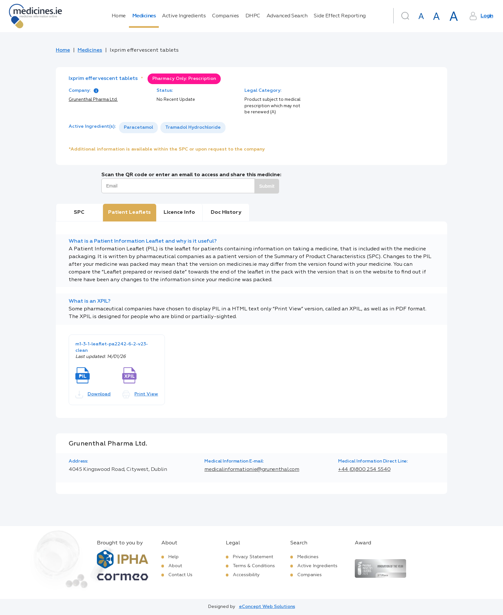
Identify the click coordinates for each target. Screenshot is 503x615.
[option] (138, 127)
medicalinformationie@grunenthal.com (251, 469)
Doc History (226, 212)
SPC (79, 212)
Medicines (144, 16)
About (175, 566)
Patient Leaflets (129, 212)
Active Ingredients (184, 16)
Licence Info (179, 212)
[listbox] (172, 127)
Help (173, 557)
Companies (225, 16)
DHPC (252, 16)
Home (119, 16)
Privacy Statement (253, 557)
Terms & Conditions (254, 566)
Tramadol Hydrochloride (193, 127)
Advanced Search (287, 16)
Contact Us (180, 575)
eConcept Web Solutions (267, 606)
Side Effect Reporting (340, 16)
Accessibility (246, 575)
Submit (266, 186)
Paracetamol (138, 127)
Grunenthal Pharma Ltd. (93, 100)
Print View (140, 394)
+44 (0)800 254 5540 (364, 469)
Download (93, 394)
